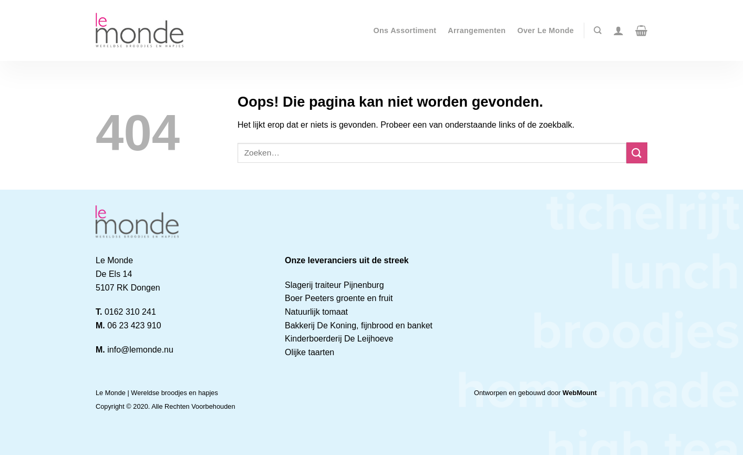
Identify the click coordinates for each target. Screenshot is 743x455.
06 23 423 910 (134, 325)
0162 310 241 (130, 311)
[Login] (618, 30)
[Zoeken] (597, 30)
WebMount (580, 393)
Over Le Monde (545, 30)
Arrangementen (476, 30)
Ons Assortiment (405, 30)
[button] (641, 30)
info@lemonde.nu (140, 349)
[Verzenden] (636, 152)
